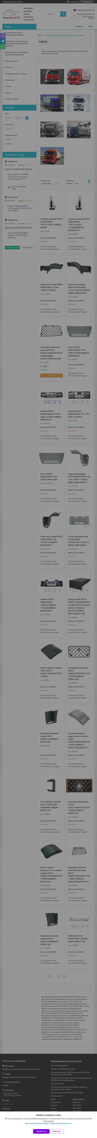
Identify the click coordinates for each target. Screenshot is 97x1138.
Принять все (41, 1131)
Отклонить (57, 1131)
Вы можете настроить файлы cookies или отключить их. (47, 1123)
